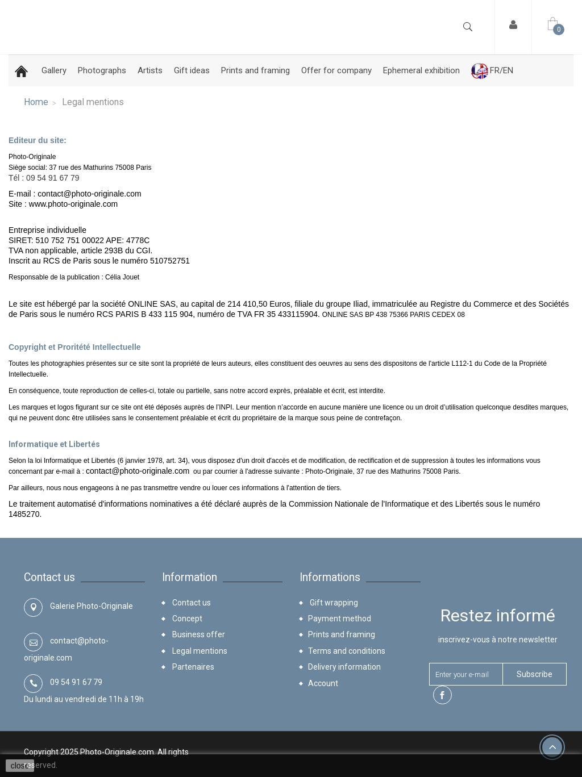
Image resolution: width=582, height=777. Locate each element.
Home (36, 102)
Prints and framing (341, 634)
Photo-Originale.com (117, 752)
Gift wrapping (333, 602)
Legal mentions (199, 650)
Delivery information (344, 666)
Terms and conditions (346, 650)
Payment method (339, 618)
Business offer (198, 634)
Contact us (191, 602)
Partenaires (192, 666)
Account (323, 683)
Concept (186, 618)
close (20, 765)
